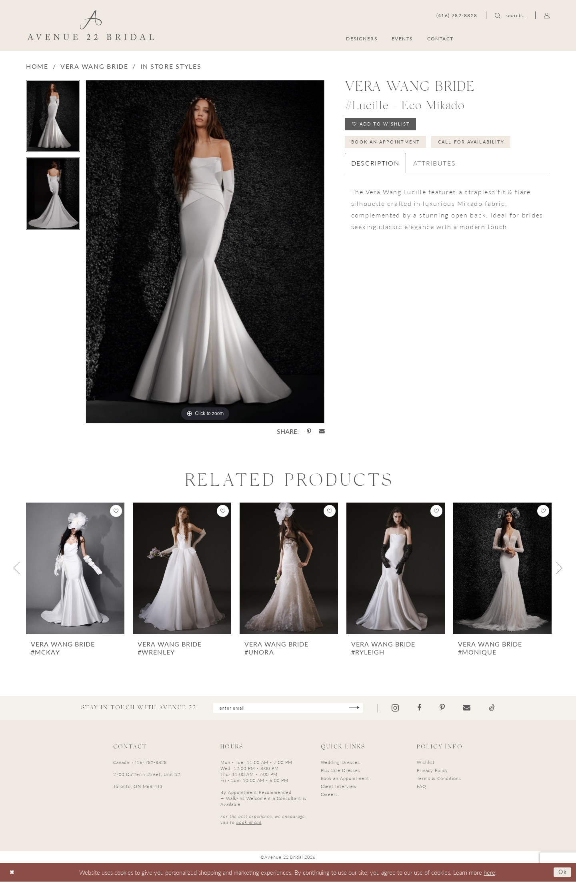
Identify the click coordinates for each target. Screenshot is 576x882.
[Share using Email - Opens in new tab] (322, 431)
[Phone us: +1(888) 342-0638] (457, 15)
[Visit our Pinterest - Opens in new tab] (449, 708)
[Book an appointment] (511, 38)
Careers (329, 795)
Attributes (434, 166)
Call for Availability (483, 144)
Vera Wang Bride (94, 66)
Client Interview (339, 787)
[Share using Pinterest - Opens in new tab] (309, 431)
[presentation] (75, 568)
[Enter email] (287, 708)
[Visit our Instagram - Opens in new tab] (402, 708)
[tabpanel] (53, 119)
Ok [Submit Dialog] (562, 872)
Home (37, 66)
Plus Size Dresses (340, 771)
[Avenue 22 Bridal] (91, 25)
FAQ (421, 787)
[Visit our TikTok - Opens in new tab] (499, 708)
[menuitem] (511, 38)
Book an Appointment (389, 144)
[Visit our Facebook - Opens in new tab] (427, 708)
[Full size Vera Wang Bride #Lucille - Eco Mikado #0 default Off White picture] (205, 251)
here (489, 872)
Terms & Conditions (439, 779)
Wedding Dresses (340, 763)
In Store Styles (171, 66)
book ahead (249, 823)
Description (375, 166)
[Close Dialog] (12, 873)
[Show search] (510, 15)
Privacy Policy (432, 771)
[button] (547, 15)
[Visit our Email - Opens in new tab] (474, 708)
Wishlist (426, 763)
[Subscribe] (361, 708)
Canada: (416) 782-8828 (140, 763)
